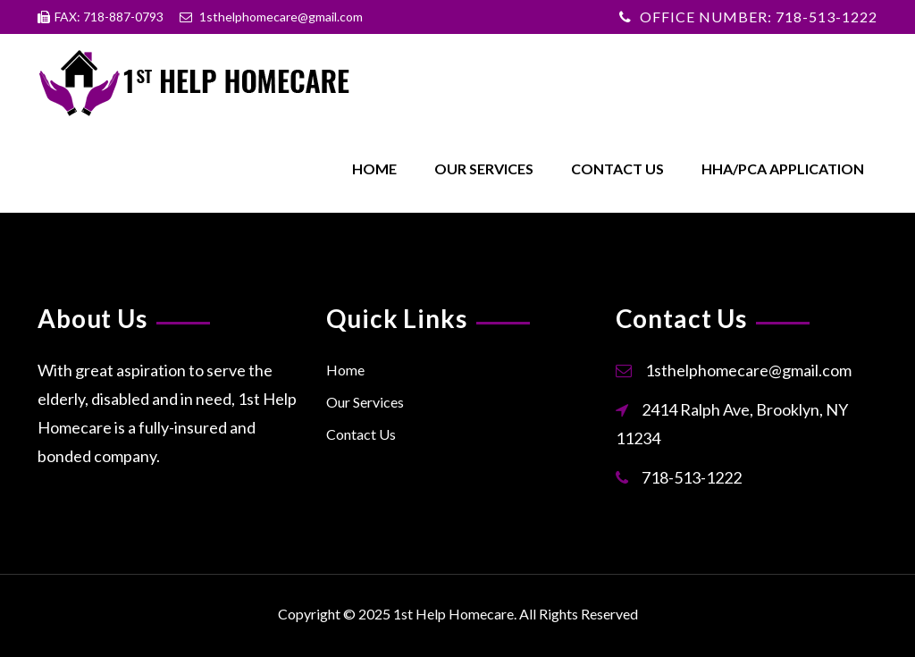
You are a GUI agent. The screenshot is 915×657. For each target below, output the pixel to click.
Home (374, 168)
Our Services (483, 168)
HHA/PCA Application (782, 168)
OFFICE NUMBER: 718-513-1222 (758, 16)
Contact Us (617, 168)
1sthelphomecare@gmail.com (748, 370)
